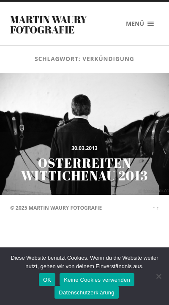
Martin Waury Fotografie (48, 24)
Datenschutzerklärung (86, 292)
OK (47, 280)
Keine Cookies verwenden (97, 280)
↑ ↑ (156, 207)
